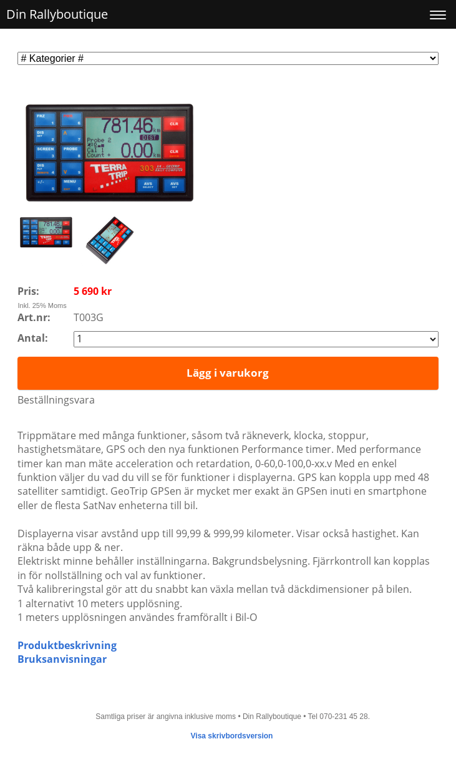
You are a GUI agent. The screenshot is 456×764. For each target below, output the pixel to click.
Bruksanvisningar (62, 659)
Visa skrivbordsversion (232, 736)
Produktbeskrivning (67, 645)
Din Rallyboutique (57, 14)
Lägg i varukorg (228, 372)
